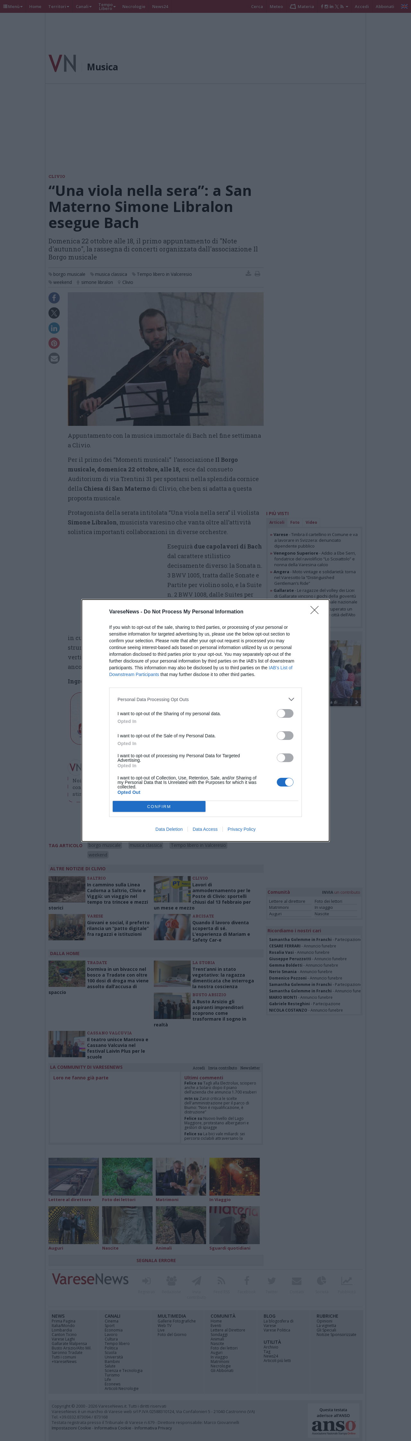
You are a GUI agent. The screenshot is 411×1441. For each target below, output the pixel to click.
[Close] (316, 612)
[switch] (285, 713)
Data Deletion (169, 829)
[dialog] (205, 720)
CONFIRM (159, 806)
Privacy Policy (242, 829)
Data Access (205, 829)
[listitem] (205, 699)
